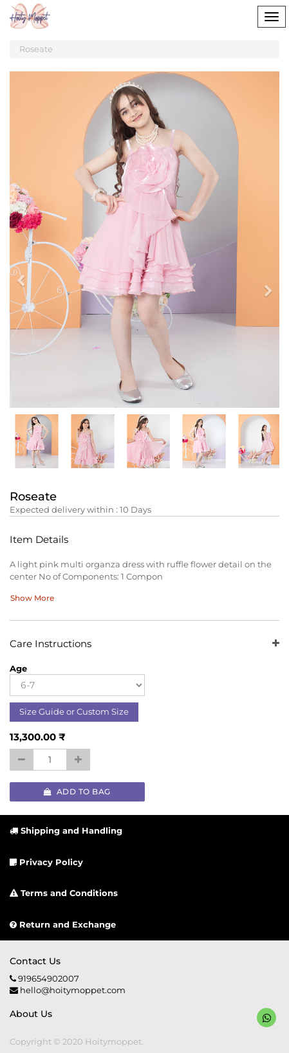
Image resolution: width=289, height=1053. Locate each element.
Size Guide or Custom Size (74, 711)
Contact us (35, 961)
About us (31, 1014)
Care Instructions (144, 644)
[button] (24, 274)
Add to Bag (77, 791)
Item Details (39, 540)
